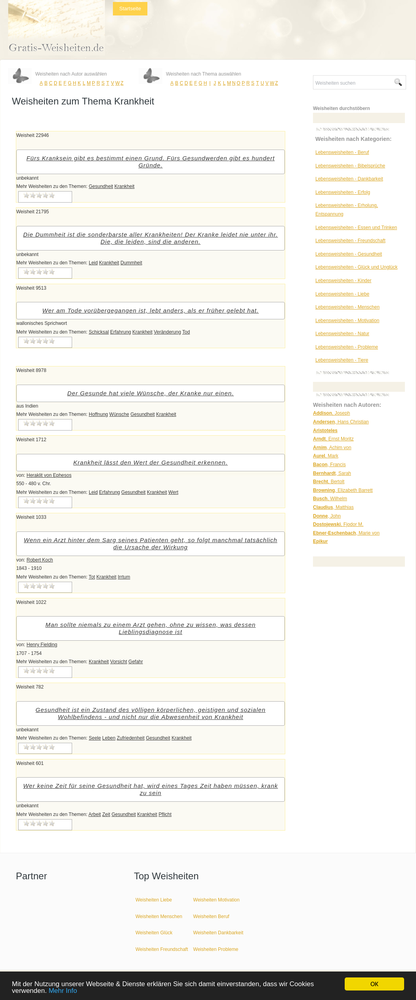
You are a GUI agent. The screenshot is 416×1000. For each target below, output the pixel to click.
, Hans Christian (341, 422)
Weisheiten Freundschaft (161, 949)
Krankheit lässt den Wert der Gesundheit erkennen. (150, 462)
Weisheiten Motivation (216, 900)
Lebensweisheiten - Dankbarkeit (349, 179)
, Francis (329, 464)
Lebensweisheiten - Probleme (346, 347)
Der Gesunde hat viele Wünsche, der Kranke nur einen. (150, 393)
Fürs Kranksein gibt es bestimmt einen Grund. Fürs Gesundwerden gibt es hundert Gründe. (151, 162)
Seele (95, 738)
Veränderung (167, 332)
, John (327, 516)
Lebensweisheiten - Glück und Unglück (356, 267)
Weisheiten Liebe (153, 900)
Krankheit (124, 186)
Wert (173, 492)
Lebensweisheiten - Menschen (347, 307)
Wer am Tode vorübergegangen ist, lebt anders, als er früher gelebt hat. (150, 310)
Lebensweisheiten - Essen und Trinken (356, 227)
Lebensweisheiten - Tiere (341, 360)
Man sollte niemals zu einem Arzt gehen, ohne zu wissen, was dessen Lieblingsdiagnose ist (151, 628)
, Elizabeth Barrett (343, 490)
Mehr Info (63, 991)
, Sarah (332, 473)
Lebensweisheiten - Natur (342, 333)
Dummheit (131, 263)
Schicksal (99, 332)
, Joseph (331, 413)
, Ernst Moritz (333, 439)
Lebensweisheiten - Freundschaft (350, 240)
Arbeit (94, 814)
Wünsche (119, 414)
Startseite (130, 8)
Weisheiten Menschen (158, 916)
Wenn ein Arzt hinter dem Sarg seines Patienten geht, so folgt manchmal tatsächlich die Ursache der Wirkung (150, 543)
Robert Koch (40, 560)
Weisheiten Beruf (211, 916)
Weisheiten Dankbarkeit (218, 932)
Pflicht (165, 814)
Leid (93, 263)
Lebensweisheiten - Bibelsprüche (350, 166)
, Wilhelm (330, 498)
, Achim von (332, 447)
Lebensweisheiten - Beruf (342, 152)
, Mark (325, 456)
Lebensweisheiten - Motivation (347, 320)
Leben (108, 738)
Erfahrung (120, 332)
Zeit (106, 814)
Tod (186, 332)
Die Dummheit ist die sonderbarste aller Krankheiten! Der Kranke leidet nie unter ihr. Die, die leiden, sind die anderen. (150, 238)
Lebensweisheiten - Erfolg (342, 192)
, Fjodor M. (338, 524)
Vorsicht (118, 661)
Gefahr (135, 661)
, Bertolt (328, 481)
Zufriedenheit (131, 738)
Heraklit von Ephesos (49, 475)
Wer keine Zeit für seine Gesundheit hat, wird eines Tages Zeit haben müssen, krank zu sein (150, 789)
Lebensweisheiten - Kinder (343, 280)
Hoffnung (98, 414)
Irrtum (124, 577)
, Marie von (346, 533)
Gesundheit (101, 186)
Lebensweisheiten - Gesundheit (348, 254)
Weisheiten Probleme (216, 949)
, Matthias (333, 507)
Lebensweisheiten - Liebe (342, 294)
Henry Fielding (42, 644)
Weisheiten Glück (153, 932)
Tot (92, 577)
